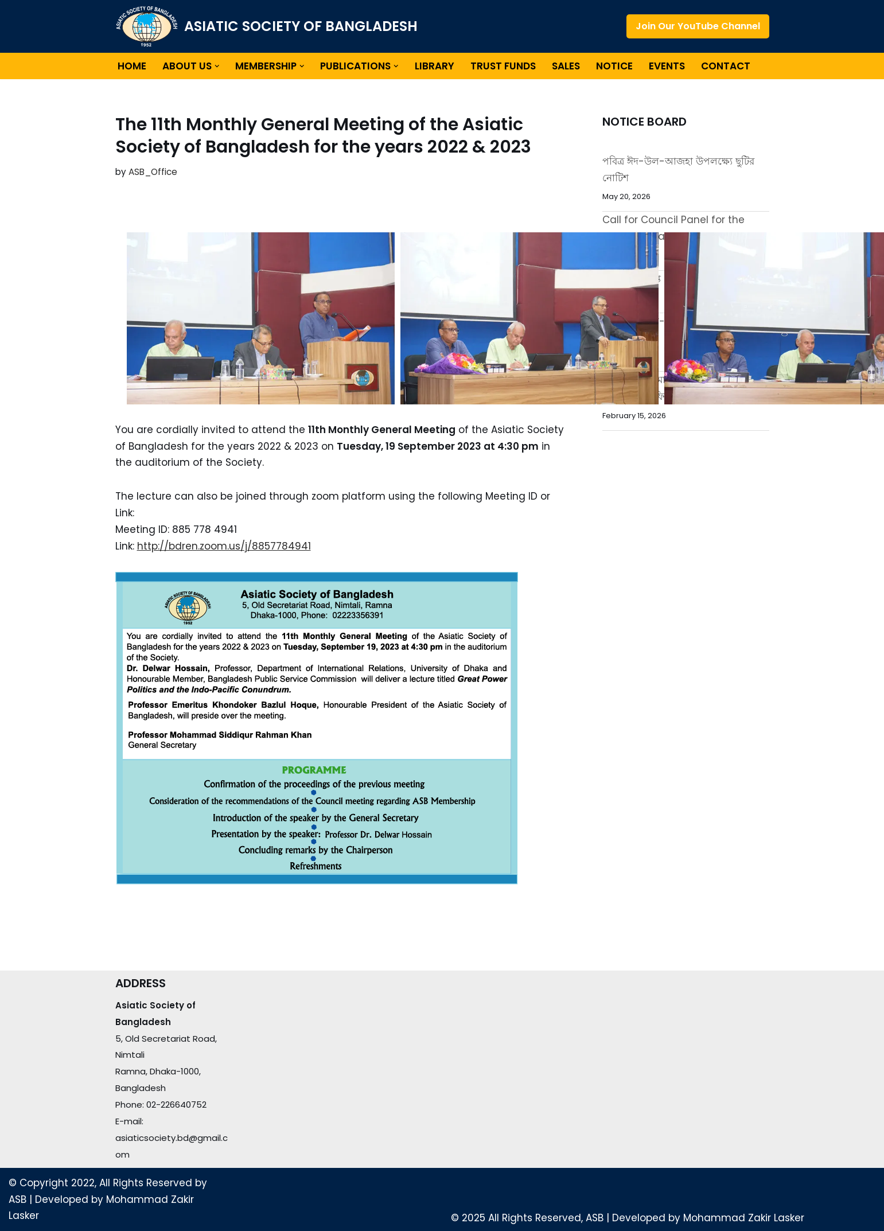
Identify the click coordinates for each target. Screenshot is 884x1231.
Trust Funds (503, 66)
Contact (725, 66)
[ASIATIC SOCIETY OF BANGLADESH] (266, 26)
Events (667, 66)
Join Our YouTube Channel (698, 26)
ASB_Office (152, 172)
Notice (614, 66)
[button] (217, 66)
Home (132, 66)
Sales (566, 66)
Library (434, 66)
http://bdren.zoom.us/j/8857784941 (224, 546)
